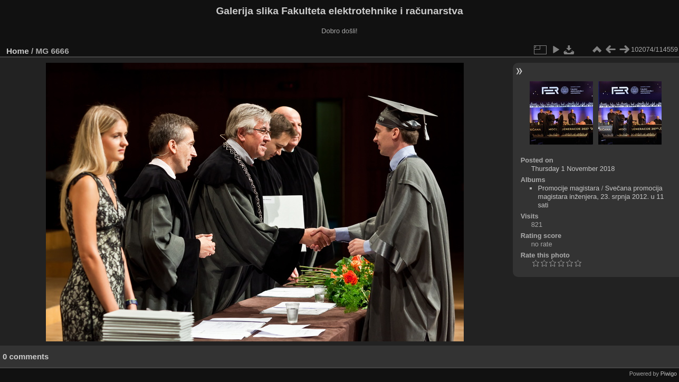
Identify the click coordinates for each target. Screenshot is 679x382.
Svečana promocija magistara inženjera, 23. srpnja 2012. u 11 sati (601, 196)
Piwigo (669, 373)
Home (17, 50)
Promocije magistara (568, 188)
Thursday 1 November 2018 (573, 169)
